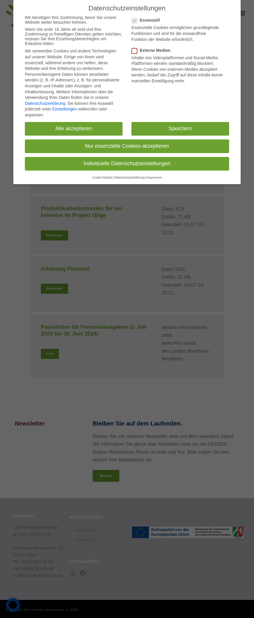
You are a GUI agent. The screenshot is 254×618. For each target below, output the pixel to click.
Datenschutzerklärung (45, 99)
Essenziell (147, 15)
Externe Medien (152, 46)
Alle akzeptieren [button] (73, 124)
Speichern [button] (180, 124)
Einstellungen (64, 104)
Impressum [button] (154, 172)
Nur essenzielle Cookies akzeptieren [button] (127, 142)
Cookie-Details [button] (102, 172)
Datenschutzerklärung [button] (129, 172)
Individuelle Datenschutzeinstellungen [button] (127, 159)
